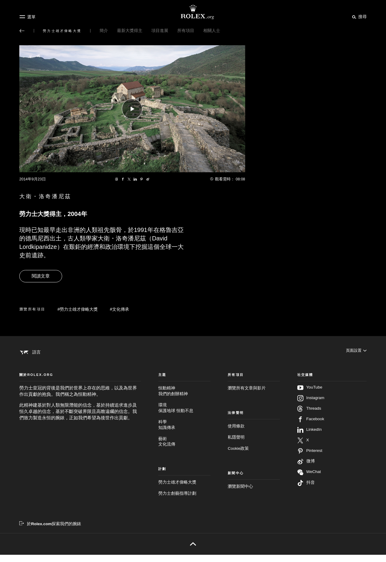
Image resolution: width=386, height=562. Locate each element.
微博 (306, 469)
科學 (184, 432)
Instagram (310, 405)
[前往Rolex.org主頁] (193, 12)
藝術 (184, 449)
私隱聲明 (236, 444)
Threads (309, 416)
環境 (184, 415)
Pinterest (309, 458)
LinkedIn (309, 437)
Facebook (310, 427)
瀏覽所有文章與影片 (247, 395)
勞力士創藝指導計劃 (177, 500)
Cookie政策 (238, 455)
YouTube (309, 395)
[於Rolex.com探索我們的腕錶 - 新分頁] (50, 531)
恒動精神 (184, 398)
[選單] (27, 17)
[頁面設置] (356, 352)
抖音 (306, 490)
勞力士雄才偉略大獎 (177, 489)
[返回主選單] (22, 30)
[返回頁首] (193, 551)
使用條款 (236, 433)
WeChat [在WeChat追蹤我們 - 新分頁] (309, 479)
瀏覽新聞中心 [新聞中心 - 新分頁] (240, 493)
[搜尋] (358, 16)
